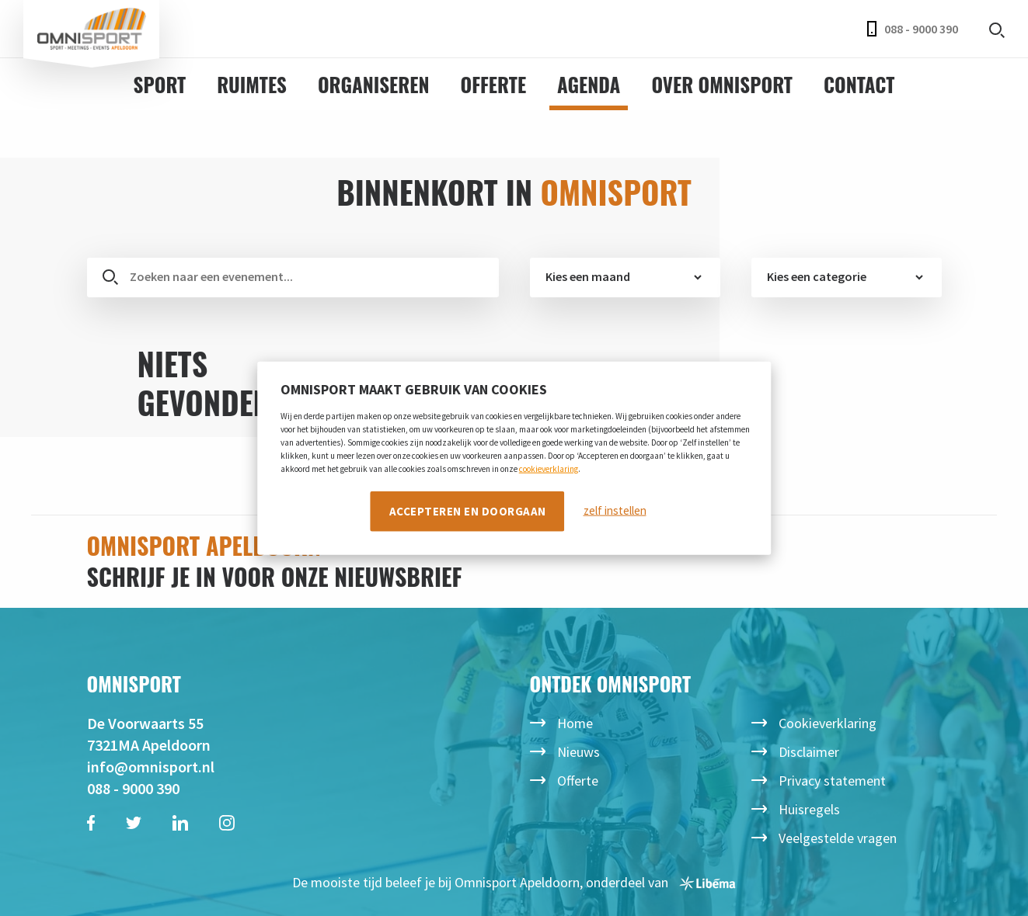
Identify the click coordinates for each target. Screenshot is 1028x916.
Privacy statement (832, 780)
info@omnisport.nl (150, 766)
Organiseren (374, 84)
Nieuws (578, 752)
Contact (859, 84)
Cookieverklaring (827, 723)
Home (575, 723)
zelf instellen (615, 510)
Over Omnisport (722, 84)
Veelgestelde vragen (838, 838)
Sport (160, 84)
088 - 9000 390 (912, 28)
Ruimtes (252, 84)
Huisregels (809, 809)
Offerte (494, 84)
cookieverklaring (548, 468)
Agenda (588, 84)
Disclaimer (809, 752)
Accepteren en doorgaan (467, 510)
